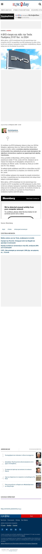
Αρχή (31, 516)
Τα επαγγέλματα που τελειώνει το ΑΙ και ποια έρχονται (19, 455)
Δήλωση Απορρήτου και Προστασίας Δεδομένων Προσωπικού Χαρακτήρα (19, 543)
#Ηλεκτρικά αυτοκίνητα (20, 229)
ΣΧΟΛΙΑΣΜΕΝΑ (35, 449)
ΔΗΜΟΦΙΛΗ (5, 449)
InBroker (23, 535)
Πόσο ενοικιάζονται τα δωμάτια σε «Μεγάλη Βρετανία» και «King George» (19, 485)
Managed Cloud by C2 (13, 550)
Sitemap (18, 520)
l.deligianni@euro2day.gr (13, 131)
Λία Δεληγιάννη (13, 130)
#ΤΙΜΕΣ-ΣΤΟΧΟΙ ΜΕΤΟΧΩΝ (21, 10)
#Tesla (9, 229)
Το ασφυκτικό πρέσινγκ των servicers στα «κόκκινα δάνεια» (18, 470)
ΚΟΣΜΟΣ (9, 30)
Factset (15, 525)
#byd (3, 229)
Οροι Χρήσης (24, 520)
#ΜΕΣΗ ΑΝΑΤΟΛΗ (6, 10)
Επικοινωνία (11, 520)
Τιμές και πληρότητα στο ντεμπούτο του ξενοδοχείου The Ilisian (20, 477)
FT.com (3, 525)
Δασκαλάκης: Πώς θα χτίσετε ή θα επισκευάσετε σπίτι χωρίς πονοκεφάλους (19, 462)
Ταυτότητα (3, 520)
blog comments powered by (11, 509)
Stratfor (9, 525)
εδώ (19, 17)
